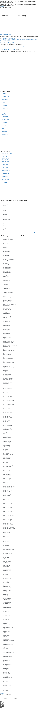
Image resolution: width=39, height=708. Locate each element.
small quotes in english (6, 636)
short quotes (5, 628)
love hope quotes (5, 449)
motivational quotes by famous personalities (9, 506)
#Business (8, 40)
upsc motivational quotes (6, 673)
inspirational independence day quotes (8, 400)
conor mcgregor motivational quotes (8, 292)
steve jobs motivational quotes (7, 643)
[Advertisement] (19, 24)
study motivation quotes (6, 647)
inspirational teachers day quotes (7, 424)
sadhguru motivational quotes (7, 607)
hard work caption (5, 375)
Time (3, 128)
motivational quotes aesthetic (7, 499)
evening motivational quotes (7, 317)
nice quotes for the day (6, 557)
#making (23, 39)
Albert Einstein (5, 214)
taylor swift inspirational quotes (7, 656)
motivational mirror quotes (6, 495)
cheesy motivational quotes (7, 289)
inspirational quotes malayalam (7, 417)
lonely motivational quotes (6, 446)
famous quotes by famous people (7, 322)
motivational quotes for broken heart (8, 508)
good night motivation (6, 363)
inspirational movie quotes (6, 405)
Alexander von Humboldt (6, 220)
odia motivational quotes (6, 562)
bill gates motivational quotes (7, 268)
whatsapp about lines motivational (7, 684)
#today (27, 39)
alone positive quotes (6, 250)
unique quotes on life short (6, 668)
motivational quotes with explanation (8, 535)
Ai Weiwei (4, 210)
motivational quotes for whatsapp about (8, 527)
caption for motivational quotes (7, 279)
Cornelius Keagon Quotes (6, 158)
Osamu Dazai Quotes (5, 173)
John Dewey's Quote (7, 43)
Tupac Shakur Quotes (5, 155)
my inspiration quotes (6, 541)
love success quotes (6, 453)
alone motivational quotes (6, 248)
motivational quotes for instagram (7, 511)
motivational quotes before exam (7, 503)
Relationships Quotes (5, 123)
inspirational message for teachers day (8, 404)
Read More (36, 232)
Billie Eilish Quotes (5, 164)
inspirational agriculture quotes (7, 388)
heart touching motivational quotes (8, 378)
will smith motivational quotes (7, 685)
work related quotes (6, 690)
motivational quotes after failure (7, 502)
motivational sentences (6, 536)
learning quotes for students (7, 442)
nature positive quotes (6, 544)
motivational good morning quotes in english (9, 486)
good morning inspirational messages (8, 338)
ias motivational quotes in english (7, 382)
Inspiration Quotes (5, 116)
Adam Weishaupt (5, 204)
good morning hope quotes (7, 337)
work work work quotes (6, 691)
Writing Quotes (4, 117)
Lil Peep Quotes (4, 182)
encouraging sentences (6, 313)
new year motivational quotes (7, 554)
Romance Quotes (5, 108)
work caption (5, 689)
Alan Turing (4, 213)
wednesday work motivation (7, 680)
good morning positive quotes (7, 354)
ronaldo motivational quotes (7, 602)
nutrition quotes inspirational (7, 561)
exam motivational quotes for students (8, 320)
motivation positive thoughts (7, 474)
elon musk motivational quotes (7, 309)
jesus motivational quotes (6, 438)
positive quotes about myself (7, 577)
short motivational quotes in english (8, 627)
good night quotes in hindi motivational (8, 367)
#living (21, 39)
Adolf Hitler (4, 205)
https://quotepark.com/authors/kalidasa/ (9, 38)
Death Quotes (4, 110)
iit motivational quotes (6, 383)
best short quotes (5, 263)
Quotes (3, 102)
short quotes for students (6, 631)
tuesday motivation (5, 665)
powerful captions (5, 583)
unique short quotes (6, 669)
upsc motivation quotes (6, 672)
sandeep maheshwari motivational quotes (8, 610)
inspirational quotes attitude (7, 408)
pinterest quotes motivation (7, 573)
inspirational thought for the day (7, 425)
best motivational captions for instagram (8, 259)
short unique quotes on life (6, 632)
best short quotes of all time (7, 264)
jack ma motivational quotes (7, 434)
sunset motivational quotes (6, 653)
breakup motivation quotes (6, 271)
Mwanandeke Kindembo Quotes (7, 153)
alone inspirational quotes (6, 247)
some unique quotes (6, 639)
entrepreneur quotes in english (7, 316)
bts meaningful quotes (6, 275)
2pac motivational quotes (6, 238)
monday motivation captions (7, 461)
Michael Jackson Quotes (6, 170)
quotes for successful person (7, 586)
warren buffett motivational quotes (7, 677)
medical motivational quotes (7, 457)
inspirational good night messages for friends (9, 397)
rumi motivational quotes (6, 603)
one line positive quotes (6, 565)
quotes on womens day (6, 594)
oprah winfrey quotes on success (7, 569)
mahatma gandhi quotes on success (8, 454)
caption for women (5, 285)
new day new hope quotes (6, 550)
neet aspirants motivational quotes (7, 545)
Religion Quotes (4, 122)
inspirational (4, 386)
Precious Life (2, 6)
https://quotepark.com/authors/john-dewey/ (9, 45)
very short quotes (5, 676)
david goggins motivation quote (7, 300)
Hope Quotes (4, 113)
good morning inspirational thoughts (8, 342)
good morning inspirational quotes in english (9, 341)
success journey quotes (6, 651)
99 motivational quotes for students (8, 239)
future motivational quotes (6, 333)
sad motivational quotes (6, 606)
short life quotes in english (6, 624)
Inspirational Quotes (5, 96)
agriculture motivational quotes (7, 242)
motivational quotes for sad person (8, 520)
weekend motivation (6, 681)
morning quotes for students (7, 467)
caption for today (5, 284)
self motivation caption (6, 619)
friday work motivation (6, 330)
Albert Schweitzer (5, 215)
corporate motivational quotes (7, 297)
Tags (3, 11)
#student (23, 46)
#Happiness (10, 39)
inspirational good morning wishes (7, 395)
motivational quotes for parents (7, 519)
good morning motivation (6, 346)
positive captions (5, 574)
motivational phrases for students (7, 498)
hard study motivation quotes (7, 374)
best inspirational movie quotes (7, 256)
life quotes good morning (6, 445)
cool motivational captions (6, 293)
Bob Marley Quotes (5, 167)
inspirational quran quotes (6, 420)
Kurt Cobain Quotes (5, 156)
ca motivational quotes (6, 276)
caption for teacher (5, 283)
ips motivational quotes (6, 433)
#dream (18, 39)
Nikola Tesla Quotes (5, 179)
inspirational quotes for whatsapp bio (8, 413)
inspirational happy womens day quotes (8, 399)
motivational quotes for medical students (8, 515)
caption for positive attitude (7, 280)
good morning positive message (7, 353)
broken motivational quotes (7, 272)
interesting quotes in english (7, 432)
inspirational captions (6, 391)
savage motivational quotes (7, 614)
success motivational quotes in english (8, 652)
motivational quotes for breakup (7, 507)
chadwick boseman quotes (6, 288)
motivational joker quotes (6, 491)
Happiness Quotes (5, 111)
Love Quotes (4, 93)
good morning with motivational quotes (8, 362)
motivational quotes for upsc (7, 523)
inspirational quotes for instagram (7, 412)
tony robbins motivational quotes (7, 664)
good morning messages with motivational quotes (10, 345)
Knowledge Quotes (5, 131)
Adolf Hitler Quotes (5, 176)
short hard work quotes (6, 623)
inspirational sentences (6, 421)
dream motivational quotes (6, 308)
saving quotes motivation (6, 615)
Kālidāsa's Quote (5, 35)
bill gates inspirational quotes (7, 267)
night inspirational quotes (6, 558)
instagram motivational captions (7, 429)
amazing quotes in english (6, 251)
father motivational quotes (6, 325)
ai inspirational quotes (6, 243)
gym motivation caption (6, 371)
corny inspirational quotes (6, 296)
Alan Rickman (5, 211)
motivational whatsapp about (7, 540)
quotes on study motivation (7, 591)
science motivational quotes (7, 616)
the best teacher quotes (6, 661)
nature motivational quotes (6, 542)
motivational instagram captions (7, 490)
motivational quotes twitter (6, 532)
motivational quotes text (6, 531)
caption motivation (5, 287)
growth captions (5, 370)
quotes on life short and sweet (7, 590)
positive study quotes (6, 582)
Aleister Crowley (5, 218)
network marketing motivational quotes (8, 549)
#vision (33, 39)
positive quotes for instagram (7, 578)
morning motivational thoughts (7, 466)
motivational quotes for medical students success (10, 516)
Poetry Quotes (4, 107)
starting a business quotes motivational (8, 640)
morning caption (5, 462)
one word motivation (6, 566)
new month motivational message (7, 553)
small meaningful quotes (6, 635)
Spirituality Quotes (5, 125)
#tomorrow (30, 39)
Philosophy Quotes (5, 99)
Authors (3, 10)
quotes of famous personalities (7, 587)
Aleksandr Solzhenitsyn (6, 219)
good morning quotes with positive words (8, 359)
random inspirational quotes (7, 595)
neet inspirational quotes (6, 546)
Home (3, 9)
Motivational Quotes (5, 120)
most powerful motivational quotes (7, 471)
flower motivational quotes (6, 329)
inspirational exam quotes (6, 392)
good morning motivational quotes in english (9, 350)
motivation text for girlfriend (7, 475)
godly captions (5, 334)
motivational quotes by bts (6, 504)
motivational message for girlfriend (8, 494)
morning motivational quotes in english (8, 465)
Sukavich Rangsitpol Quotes (6, 159)
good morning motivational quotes (7, 349)
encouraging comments (6, 312)
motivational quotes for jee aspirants (8, 512)
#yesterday (1, 40)
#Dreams (3, 39)
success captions (5, 648)
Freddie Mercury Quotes (6, 162)
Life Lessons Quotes (5, 119)
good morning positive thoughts (7, 355)
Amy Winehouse (5, 229)
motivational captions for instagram (8, 483)
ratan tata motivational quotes (7, 598)
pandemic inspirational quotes (7, 570)
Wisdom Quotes (4, 105)
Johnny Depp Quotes (5, 161)
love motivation (5, 450)
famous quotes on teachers (7, 324)
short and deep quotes (6, 620)
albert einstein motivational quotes (7, 246)
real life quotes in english (6, 599)
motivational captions (6, 482)
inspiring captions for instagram (7, 428)
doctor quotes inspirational (6, 305)
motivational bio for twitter (6, 479)
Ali (3, 223)
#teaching (19, 46)
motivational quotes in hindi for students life (9, 528)
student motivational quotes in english (8, 644)
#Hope (6, 39)
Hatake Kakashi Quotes (6, 181)
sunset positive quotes (6, 655)
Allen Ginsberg (5, 225)
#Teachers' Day (4, 46)
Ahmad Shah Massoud (6, 208)
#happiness (14, 39)
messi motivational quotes (6, 458)
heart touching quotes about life (7, 379)
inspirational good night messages (7, 396)
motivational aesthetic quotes (7, 478)
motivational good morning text (7, 487)
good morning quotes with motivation (8, 358)
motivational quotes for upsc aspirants (8, 524)
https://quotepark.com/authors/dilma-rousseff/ (10, 52)
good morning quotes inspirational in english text (9, 357)
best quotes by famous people (7, 260)
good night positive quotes (6, 366)
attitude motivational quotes (7, 252)
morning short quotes (6, 469)
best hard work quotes (6, 255)
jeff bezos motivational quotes (7, 437)
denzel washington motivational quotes (8, 301)
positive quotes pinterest (6, 581)
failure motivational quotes (6, 321)
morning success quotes (6, 470)
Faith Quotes (4, 114)
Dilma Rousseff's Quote (8, 49)
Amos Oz (4, 228)
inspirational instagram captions (7, 401)
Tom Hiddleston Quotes (6, 165)
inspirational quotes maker (6, 416)
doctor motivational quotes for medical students (9, 304)
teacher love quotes (6, 657)
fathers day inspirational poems (7, 326)
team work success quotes (6, 660)
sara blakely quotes (5, 611)
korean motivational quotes (7, 441)
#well (36, 39)
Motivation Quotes (5, 134)
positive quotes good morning (7, 579)
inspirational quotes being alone (7, 409)
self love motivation (5, 618)
